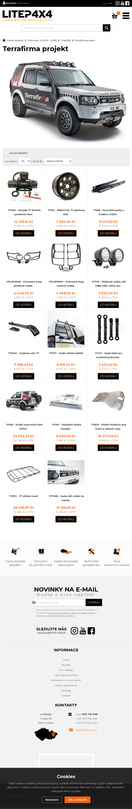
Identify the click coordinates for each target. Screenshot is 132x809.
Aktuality (66, 666)
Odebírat (91, 604)
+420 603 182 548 (86, 720)
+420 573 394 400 (86, 724)
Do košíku (24, 233)
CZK (105, 3)
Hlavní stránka (12, 40)
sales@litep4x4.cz (86, 731)
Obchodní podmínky (66, 676)
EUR (110, 3)
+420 (86, 716)
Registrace (30, 3)
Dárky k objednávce (66, 687)
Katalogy (66, 692)
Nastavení (51, 799)
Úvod (66, 661)
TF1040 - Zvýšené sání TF (24, 354)
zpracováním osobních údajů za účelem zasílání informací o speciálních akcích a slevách (66, 616)
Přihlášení (14, 3)
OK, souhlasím (78, 799)
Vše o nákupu (66, 671)
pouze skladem (19, 153)
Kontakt (66, 697)
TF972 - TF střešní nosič (24, 497)
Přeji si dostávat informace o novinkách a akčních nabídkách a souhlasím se (67, 612)
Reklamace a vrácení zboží (66, 682)
